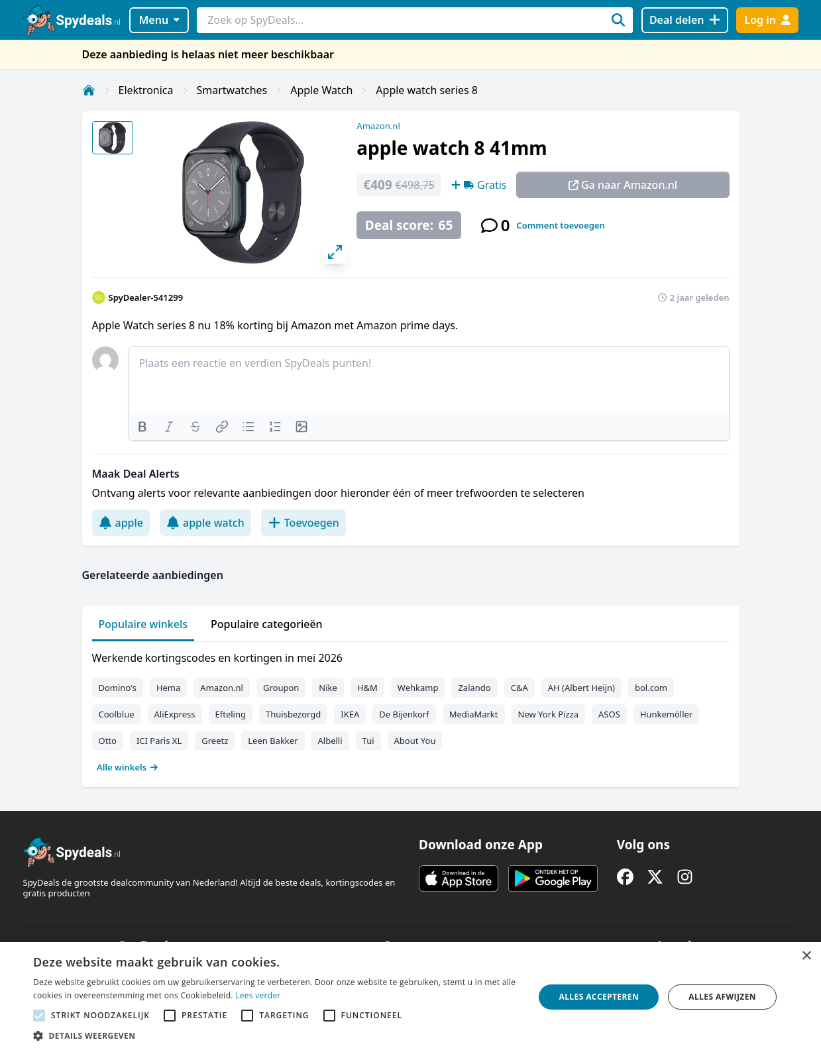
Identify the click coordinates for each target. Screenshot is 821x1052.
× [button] (806, 956)
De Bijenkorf (404, 714)
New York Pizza (548, 714)
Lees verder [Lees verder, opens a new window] (258, 995)
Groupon (281, 688)
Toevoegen (303, 522)
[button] (276, 1035)
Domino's (118, 688)
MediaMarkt (473, 714)
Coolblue (117, 714)
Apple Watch (321, 90)
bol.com (651, 688)
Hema (168, 688)
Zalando (474, 688)
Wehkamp (418, 688)
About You (415, 741)
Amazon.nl (378, 126)
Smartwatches (232, 90)
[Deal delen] (684, 20)
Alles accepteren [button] (599, 996)
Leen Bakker (273, 741)
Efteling (230, 714)
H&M (367, 688)
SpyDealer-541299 (146, 297)
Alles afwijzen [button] (722, 996)
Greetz (214, 741)
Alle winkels (127, 767)
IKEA (350, 714)
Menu (158, 20)
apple (121, 522)
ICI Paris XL (159, 741)
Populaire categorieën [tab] (267, 624)
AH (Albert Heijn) (581, 688)
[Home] (88, 90)
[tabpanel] (411, 709)
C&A (519, 688)
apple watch (205, 522)
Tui (368, 741)
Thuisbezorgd (293, 714)
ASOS (609, 714)
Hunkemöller (666, 714)
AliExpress (174, 714)
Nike (328, 688)
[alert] (410, 997)
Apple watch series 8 (427, 90)
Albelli (330, 741)
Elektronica (146, 90)
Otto (108, 741)
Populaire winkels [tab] (143, 624)
